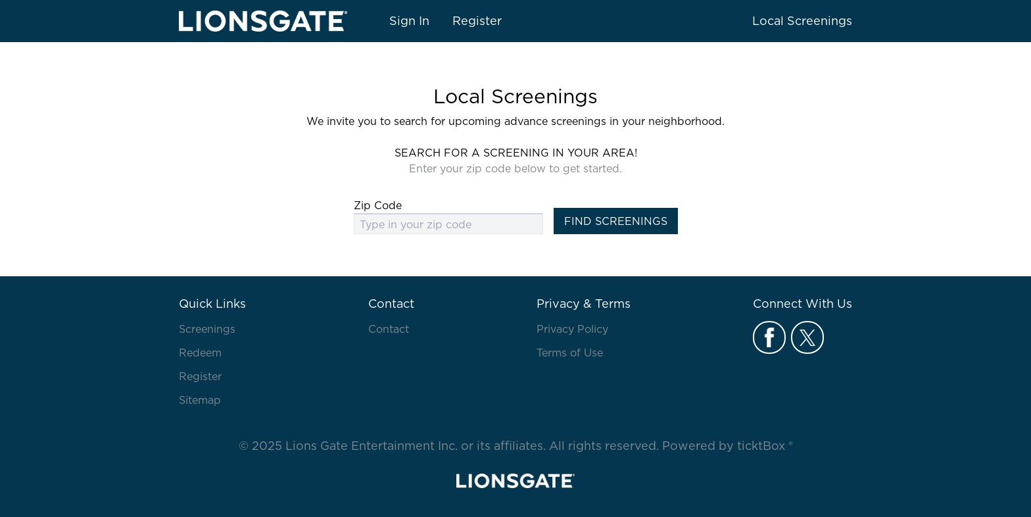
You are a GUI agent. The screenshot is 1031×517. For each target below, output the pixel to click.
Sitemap (200, 400)
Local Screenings (802, 20)
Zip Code (378, 205)
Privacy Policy (572, 329)
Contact (388, 329)
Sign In (409, 20)
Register (477, 20)
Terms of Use (570, 352)
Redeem (200, 352)
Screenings (207, 329)
